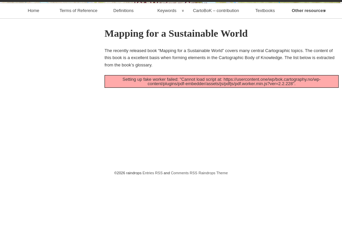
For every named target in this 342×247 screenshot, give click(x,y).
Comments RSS (184, 244)
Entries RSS (153, 244)
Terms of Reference (78, 81)
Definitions (123, 81)
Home (33, 81)
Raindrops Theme (213, 244)
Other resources (308, 81)
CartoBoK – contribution (216, 81)
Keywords (166, 81)
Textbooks (265, 81)
